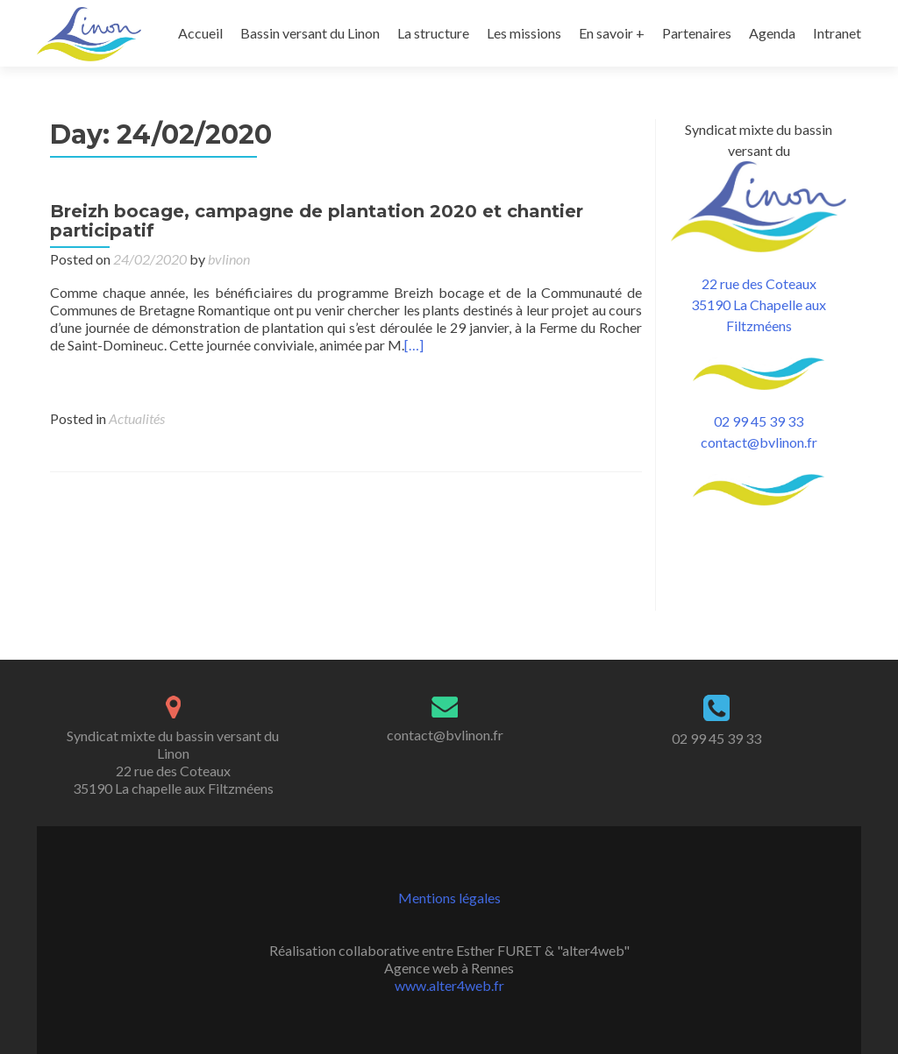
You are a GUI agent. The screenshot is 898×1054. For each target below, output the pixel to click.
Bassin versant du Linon (310, 33)
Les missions (524, 33)
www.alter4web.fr (449, 985)
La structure (433, 33)
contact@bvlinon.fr (759, 472)
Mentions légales (449, 897)
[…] (414, 375)
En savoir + (612, 33)
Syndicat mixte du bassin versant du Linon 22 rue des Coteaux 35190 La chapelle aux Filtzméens (173, 761)
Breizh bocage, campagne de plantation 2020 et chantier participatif (316, 251)
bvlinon (229, 289)
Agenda (772, 33)
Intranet (837, 33)
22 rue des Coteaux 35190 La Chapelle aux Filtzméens (758, 335)
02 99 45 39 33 (758, 451)
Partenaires (696, 33)
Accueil (200, 33)
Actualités (137, 449)
